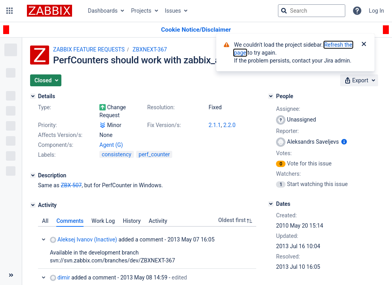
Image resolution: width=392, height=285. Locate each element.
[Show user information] (344, 142)
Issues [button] (173, 11)
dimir (60, 277)
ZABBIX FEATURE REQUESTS (89, 49)
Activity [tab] (157, 221)
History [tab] (132, 221)
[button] (9, 11)
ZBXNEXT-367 (150, 49)
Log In (376, 11)
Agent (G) (111, 145)
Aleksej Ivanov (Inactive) (83, 239)
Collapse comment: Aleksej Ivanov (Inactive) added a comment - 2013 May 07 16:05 (43, 239)
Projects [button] (141, 11)
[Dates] (271, 204)
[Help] (357, 10)
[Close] (364, 45)
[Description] (33, 175)
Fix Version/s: (164, 125)
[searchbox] (311, 10)
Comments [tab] (70, 221)
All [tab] (45, 221)
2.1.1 (215, 125)
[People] (271, 96)
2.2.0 (229, 125)
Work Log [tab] (103, 221)
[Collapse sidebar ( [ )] (11, 275)
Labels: (46, 155)
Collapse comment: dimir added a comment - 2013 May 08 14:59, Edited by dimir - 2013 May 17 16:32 (43, 277)
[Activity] (33, 205)
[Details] (33, 96)
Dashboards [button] (103, 11)
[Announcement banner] (196, 30)
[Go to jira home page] (49, 11)
